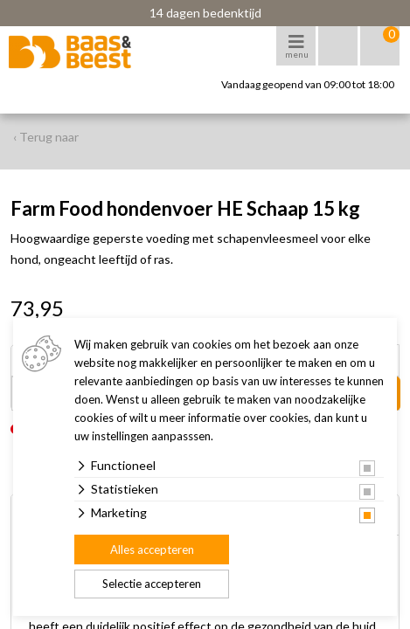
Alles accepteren (152, 549)
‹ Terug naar (46, 136)
